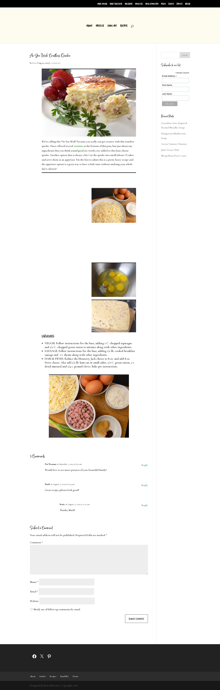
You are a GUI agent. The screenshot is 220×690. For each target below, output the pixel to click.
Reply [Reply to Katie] (144, 505)
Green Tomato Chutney (174, 144)
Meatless (139, 3)
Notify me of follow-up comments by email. (57, 609)
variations (78, 146)
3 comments (55, 63)
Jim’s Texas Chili (170, 149)
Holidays (128, 3)
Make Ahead (102, 3)
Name (34, 582)
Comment (36, 542)
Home (75, 676)
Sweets (179, 3)
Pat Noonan (50, 464)
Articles (100, 25)
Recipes (123, 25)
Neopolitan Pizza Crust (173, 155)
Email (34, 591)
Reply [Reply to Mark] (144, 485)
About (89, 25)
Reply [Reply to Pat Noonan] (144, 465)
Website (34, 601)
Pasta (163, 3)
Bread (187, 3)
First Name (167, 85)
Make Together (116, 3)
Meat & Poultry (151, 3)
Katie (34, 63)
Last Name (167, 94)
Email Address (169, 76)
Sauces (171, 3)
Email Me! (112, 25)
